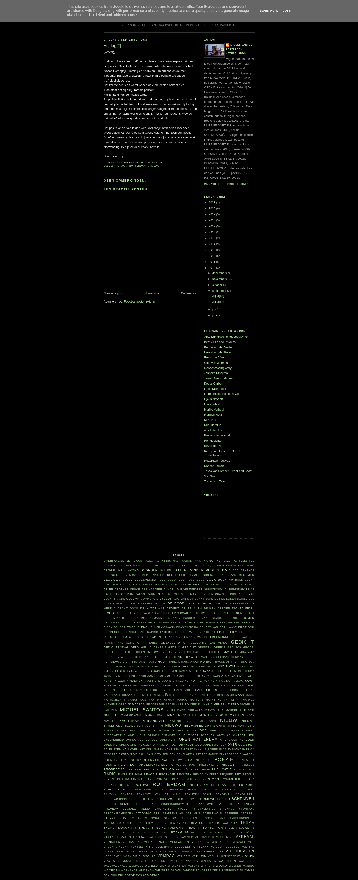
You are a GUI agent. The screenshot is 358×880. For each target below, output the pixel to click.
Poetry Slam (180, 760)
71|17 (150, 560)
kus (191, 685)
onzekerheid (114, 740)
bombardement (201, 584)
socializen (164, 808)
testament (178, 823)
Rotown (121, 166)
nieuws (173, 725)
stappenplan (173, 813)
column (133, 598)
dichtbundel (243, 608)
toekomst (176, 827)
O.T (194, 730)
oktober (217, 285)
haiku (127, 652)
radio (110, 774)
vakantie (111, 836)
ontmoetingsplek (198, 735)
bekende (247, 570)
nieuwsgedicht (197, 725)
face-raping (148, 632)
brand (249, 584)
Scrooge (111, 804)
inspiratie (226, 666)
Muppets (111, 714)
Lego (250, 685)
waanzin (191, 861)
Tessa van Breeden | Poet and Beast (228, 471)
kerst (108, 681)
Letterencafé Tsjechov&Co (221, 393)
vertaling (200, 841)
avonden (149, 570)
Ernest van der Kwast (218, 352)
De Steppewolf (236, 603)
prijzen (227, 764)
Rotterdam (137, 166)
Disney (133, 618)
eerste (248, 622)
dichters (197, 612)
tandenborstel (242, 818)
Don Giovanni (153, 617)
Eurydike (130, 632)
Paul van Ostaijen (153, 754)
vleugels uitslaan (191, 846)
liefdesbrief (232, 689)
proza (167, 769)
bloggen (112, 579)
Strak (137, 818)
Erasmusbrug (187, 627)
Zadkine (188, 870)
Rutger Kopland (214, 789)
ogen (250, 730)
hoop (162, 661)
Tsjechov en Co (117, 832)
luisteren (215, 695)
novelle (154, 730)
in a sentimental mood (159, 666)
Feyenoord (205, 631)
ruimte (193, 789)
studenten (188, 818)
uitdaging (179, 832)
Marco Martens (190, 699)
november (219, 279)
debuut (173, 608)
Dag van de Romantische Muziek (199, 599)
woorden (112, 870)
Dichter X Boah (175, 613)
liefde (212, 690)
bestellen (176, 574)
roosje (125, 784)
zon (107, 875)
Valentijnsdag (134, 836)
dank (107, 603)
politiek (126, 764)
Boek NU (225, 579)
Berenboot (130, 575)
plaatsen (247, 754)
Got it (287, 10)
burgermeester (190, 589)
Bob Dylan (168, 580)
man (152, 699)
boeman (181, 584)
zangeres (203, 870)
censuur (206, 594)
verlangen (179, 841)
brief (108, 589)
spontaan (246, 809)
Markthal (213, 699)
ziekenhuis (227, 870)
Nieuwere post (113, 293)
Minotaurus (214, 710)
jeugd (249, 671)
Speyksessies (205, 809)
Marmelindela (213, 414)
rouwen (135, 789)
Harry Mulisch (179, 652)
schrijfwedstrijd (213, 799)
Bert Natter (153, 575)
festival (186, 631)
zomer (249, 870)
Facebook (168, 631)
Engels (133, 627)
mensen (220, 704)
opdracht (168, 739)
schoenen (224, 794)
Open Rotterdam (198, 739)
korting (110, 685)
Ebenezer (144, 622)
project (151, 769)
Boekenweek (143, 584)
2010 (212, 267)
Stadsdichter (148, 813)
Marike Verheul (214, 409)
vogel (131, 851)
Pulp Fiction (244, 769)
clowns (110, 599)
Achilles (224, 561)
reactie (151, 774)
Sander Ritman (214, 466)
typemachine (157, 832)
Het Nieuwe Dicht (117, 662)
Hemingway (244, 652)
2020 (212, 208)
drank (217, 618)
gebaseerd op (174, 642)
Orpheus (186, 744)
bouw (238, 584)
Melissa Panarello (174, 704)
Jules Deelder (191, 676)
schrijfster (143, 799)
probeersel (115, 769)
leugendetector (143, 690)
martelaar (231, 699)
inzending (245, 666)
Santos (126, 794)
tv (143, 832)
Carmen (153, 594)
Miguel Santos (241, 45)
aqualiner (216, 565)
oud (198, 744)
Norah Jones (115, 730)
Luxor (229, 695)
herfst (161, 656)
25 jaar (134, 560)
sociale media (136, 808)
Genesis (160, 647)
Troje (229, 828)
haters (199, 652)
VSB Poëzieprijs (154, 861)
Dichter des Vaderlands (142, 613)
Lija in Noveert (213, 399)
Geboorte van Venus (209, 643)
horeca (174, 662)
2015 (212, 238)
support (207, 818)
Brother (122, 589)
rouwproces (153, 789)
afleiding (151, 565)
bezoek (194, 575)
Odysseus (235, 730)
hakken (139, 652)
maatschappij (114, 699)
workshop (129, 870)
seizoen (127, 803)
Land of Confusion (228, 685)
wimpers (207, 865)
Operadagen (141, 744)
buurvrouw (213, 589)
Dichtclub (113, 612)
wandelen (227, 860)
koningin (211, 681)
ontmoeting (171, 735)
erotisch (246, 627)
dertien (224, 608)
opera (124, 744)
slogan (236, 804)
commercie (149, 599)
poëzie (224, 759)
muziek (173, 715)
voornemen (113, 856)
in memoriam (189, 666)
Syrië (222, 818)
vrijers (183, 856)
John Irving (113, 676)
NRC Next (211, 420)
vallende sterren (164, 837)
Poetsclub (203, 760)
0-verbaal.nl (114, 561)
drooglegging (115, 622)
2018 (212, 220)
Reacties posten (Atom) (139, 301)
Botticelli (224, 584)
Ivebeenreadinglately (218, 368)
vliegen (217, 847)
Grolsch (234, 647)
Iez (125, 666)
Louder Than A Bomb (189, 695)
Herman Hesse (242, 657)
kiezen (120, 681)
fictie (222, 632)
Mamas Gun (137, 699)
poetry (120, 760)
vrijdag (153, 166)
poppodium (178, 765)
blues (128, 579)
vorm (128, 856)
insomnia (208, 666)
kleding (182, 681)
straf (124, 818)
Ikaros (134, 666)
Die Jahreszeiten (220, 613)
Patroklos (128, 754)
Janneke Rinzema (216, 373)
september (219, 290)
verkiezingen (156, 841)
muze (161, 715)
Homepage (152, 293)
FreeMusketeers (225, 636)
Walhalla (208, 861)
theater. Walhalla (222, 823)
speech (184, 809)
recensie (167, 774)
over (232, 744)
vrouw (248, 856)
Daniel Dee (245, 599)
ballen (165, 570)
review (109, 779)
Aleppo (199, 565)
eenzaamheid (230, 622)
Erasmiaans (165, 627)
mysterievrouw (213, 714)
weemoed (136, 865)
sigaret (153, 804)
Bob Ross (187, 580)
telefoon (134, 823)
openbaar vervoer (237, 739)
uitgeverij (217, 832)
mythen (237, 715)
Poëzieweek (245, 760)
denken (210, 608)
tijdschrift (126, 827)
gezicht (189, 647)
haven (211, 652)
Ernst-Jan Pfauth (215, 357)
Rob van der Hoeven (174, 779)
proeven (135, 769)
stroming (152, 818)
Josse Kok (155, 676)
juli (214, 309)
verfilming (225, 837)
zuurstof (126, 875)
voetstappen (114, 851)
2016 (212, 232)
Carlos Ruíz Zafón (129, 594)
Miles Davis (176, 710)
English (148, 627)
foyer (138, 637)
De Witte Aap (152, 608)
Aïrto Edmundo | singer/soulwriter (226, 336)
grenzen (205, 647)
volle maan (148, 851)
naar (250, 715)
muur (150, 714)
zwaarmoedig (148, 875)
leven (165, 689)
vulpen (176, 860)
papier (213, 749)
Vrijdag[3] (217, 296)
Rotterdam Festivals (217, 460)
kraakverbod (150, 685)
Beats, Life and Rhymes (220, 342)
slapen (222, 803)
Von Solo (210, 476)
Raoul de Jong (130, 774)
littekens (153, 695)
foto (127, 636)
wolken (235, 865)
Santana (110, 794)
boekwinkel (163, 584)
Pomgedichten (213, 440)
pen (172, 754)
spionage (227, 809)
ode (203, 730)
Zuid (114, 875)
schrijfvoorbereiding (174, 799)
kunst (181, 685)
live (167, 694)
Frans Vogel (196, 636)
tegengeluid (114, 823)
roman (213, 779)
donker (174, 618)
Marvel (248, 699)
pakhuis (200, 749)
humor (117, 666)
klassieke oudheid (160, 681)
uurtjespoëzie (241, 832)
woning (248, 865)
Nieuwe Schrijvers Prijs (144, 726)
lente (123, 689)
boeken (125, 584)
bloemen (246, 574)
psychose (202, 769)
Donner (189, 618)
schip (207, 794)
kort (249, 680)
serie (140, 804)
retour (248, 774)
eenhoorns (209, 622)
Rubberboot (175, 789)
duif (132, 622)
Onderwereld (115, 735)
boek (211, 579)
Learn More (269, 10)
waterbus (246, 861)
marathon (165, 699)
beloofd (111, 574)
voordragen (240, 851)
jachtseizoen (165, 670)
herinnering (181, 657)
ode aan (217, 730)
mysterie (190, 715)
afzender (169, 565)
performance (207, 754)
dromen (247, 617)
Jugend (171, 675)
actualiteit (114, 565)
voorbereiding (210, 851)
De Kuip (193, 603)
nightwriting (225, 725)
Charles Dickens (229, 594)
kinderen (135, 680)
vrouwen (112, 860)
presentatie (208, 765)
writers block (168, 870)
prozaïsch (184, 769)
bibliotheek (213, 574)
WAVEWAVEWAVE (115, 865)
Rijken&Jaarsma (129, 779)
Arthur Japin (115, 570)
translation (212, 827)
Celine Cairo (172, 594)
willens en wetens (183, 865)
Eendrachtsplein (184, 622)
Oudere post (189, 293)
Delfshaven (192, 608)
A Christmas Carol (174, 561)
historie (139, 662)
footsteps (112, 637)
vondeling (186, 851)
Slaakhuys (204, 803)
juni (215, 315)
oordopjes (135, 740)
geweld (174, 647)
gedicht (242, 642)
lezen (198, 689)
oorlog (151, 740)
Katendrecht (242, 675)
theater (196, 822)
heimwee (225, 652)
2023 (212, 202)
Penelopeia (186, 754)
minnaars (195, 710)
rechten (184, 774)
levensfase (182, 690)
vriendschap (144, 856)
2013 (212, 250)
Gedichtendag (116, 647)
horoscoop (190, 662)
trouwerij (245, 827)
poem (108, 760)
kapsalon (221, 675)
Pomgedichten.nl (152, 764)
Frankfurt (173, 637)
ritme (149, 779)
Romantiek (231, 778)
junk (208, 676)
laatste (203, 685)
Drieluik (231, 618)
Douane (204, 618)
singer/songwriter (176, 804)
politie (110, 764)
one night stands (143, 735)
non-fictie (246, 726)
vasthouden (204, 837)
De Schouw (212, 603)
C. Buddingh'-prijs (239, 589)
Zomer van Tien (214, 481)
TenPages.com (156, 823)
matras (138, 704)
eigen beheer (115, 627)
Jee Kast (218, 671)
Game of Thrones (142, 643)
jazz (206, 670)
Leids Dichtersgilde (216, 388)
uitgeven (198, 832)
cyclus (166, 598)
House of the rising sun (234, 662)
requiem (226, 774)
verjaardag (132, 842)
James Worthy (190, 671)
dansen (119, 603)
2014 (212, 244)
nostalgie (137, 730)
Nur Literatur (212, 425)
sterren (231, 813)
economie (161, 622)
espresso (112, 631)
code (121, 599)
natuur (176, 720)
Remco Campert (205, 774)
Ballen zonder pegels (197, 570)
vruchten (130, 861)
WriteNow (146, 870)
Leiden (109, 689)
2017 (212, 226)
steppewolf (212, 813)
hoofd (152, 662)
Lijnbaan (126, 695)
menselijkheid (201, 704)
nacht (109, 720)
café (108, 594)
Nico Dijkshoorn (201, 721)
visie (150, 847)
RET (238, 774)
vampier (187, 837)
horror (207, 661)
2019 (212, 214)
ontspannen (243, 735)
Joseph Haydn (135, 676)
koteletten (128, 685)
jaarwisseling (139, 670)
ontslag (224, 735)
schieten (191, 794)
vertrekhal (220, 842)
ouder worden (214, 744)
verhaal (245, 837)
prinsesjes (245, 765)
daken (231, 599)
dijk (251, 613)
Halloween (156, 652)
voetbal (247, 847)
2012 (212, 256)
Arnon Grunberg (240, 565)
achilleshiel (244, 561)
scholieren (245, 794)
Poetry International (217, 435)
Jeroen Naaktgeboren (218, 378)
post (193, 765)
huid (107, 666)
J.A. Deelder (114, 670)
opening (111, 744)
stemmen (193, 813)
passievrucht (230, 749)
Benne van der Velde (218, 347)
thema (247, 823)
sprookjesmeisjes (118, 813)
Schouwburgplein (118, 799)
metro (233, 704)
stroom (170, 818)
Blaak (231, 575)
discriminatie (114, 618)
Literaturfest (212, 404)
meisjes (152, 704)
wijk (163, 865)
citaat (249, 594)
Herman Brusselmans (212, 657)
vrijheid (199, 856)
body (201, 580)
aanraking (204, 560)
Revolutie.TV (212, 446)
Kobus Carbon (213, 383)
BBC (236, 570)
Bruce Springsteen (146, 589)
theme (109, 827)
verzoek (239, 842)
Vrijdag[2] (217, 301)
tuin (136, 832)
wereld (151, 865)
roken (199, 779)
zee (215, 870)
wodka (221, 865)
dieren (241, 612)
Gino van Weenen (216, 362)
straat (110, 818)
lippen (139, 695)
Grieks (220, 647)
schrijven (243, 799)
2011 (212, 261)
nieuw (228, 720)
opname (159, 744)
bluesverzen (146, 579)
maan (239, 694)
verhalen (112, 841)
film (233, 631)
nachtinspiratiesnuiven (142, 720)
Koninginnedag (231, 681)
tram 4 (193, 827)
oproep (172, 744)
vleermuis (164, 847)
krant (168, 685)
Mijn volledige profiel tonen (226, 184)
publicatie (222, 769)
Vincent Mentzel (130, 847)
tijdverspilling (152, 827)
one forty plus (213, 430)
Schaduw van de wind (158, 794)
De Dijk (160, 603)
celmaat (191, 594)
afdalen (133, 565)
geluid (146, 647)
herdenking (144, 657)
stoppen (247, 813)
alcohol (185, 565)
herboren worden (119, 657)
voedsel (232, 847)
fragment (154, 636)
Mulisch (247, 710)
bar (226, 570)
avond (133, 570)
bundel (169, 589)
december (219, 273)
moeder (232, 710)
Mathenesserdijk (117, 704)
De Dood (176, 603)
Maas (250, 694)
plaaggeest (228, 754)
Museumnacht (132, 715)
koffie (196, 680)
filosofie (246, 632)
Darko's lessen (139, 603)
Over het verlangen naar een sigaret (161, 749)
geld (135, 647)
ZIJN (240, 870)
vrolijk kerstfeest (224, 856)
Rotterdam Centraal (208, 784)
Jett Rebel (235, 671)
